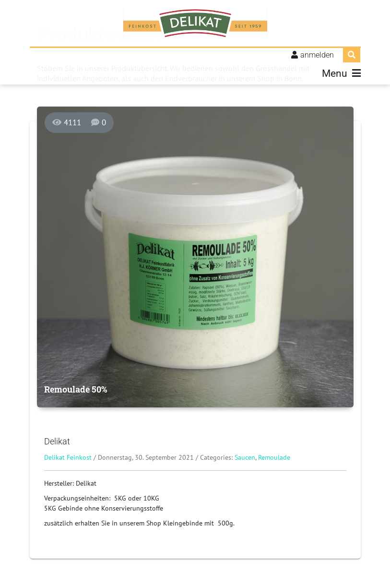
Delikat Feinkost (68, 457)
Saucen (245, 457)
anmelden (317, 55)
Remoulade (274, 457)
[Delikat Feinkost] (195, 24)
